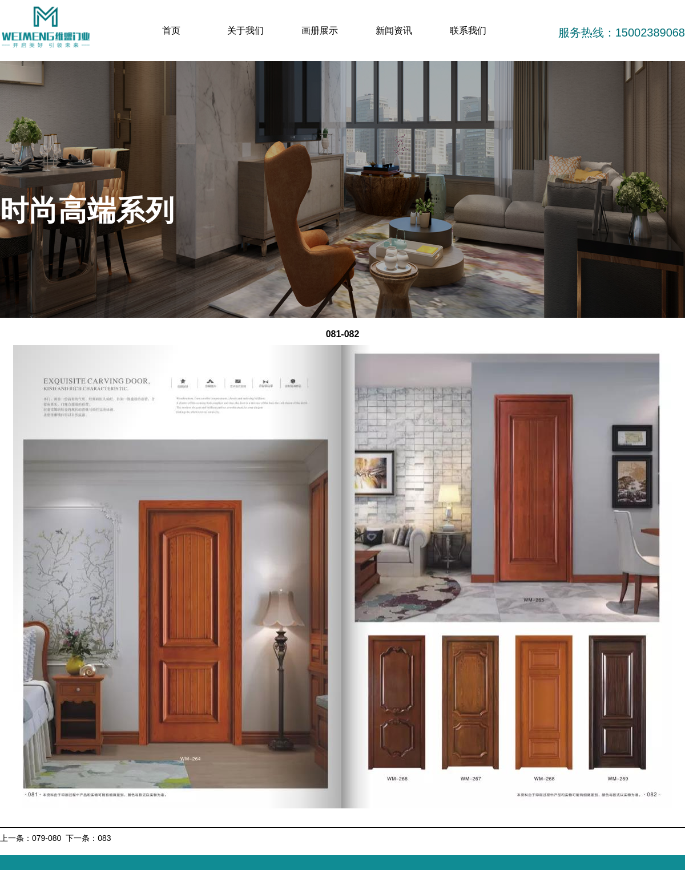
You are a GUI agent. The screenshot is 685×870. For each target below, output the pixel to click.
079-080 (46, 838)
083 (104, 838)
